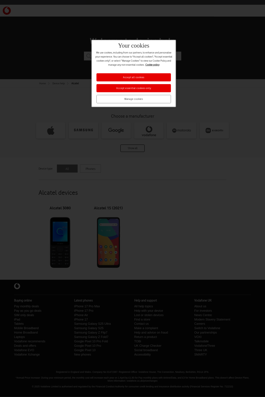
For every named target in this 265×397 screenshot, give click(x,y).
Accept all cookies (133, 77)
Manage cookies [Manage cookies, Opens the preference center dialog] (133, 99)
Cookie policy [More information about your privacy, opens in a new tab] (152, 64)
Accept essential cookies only (133, 88)
